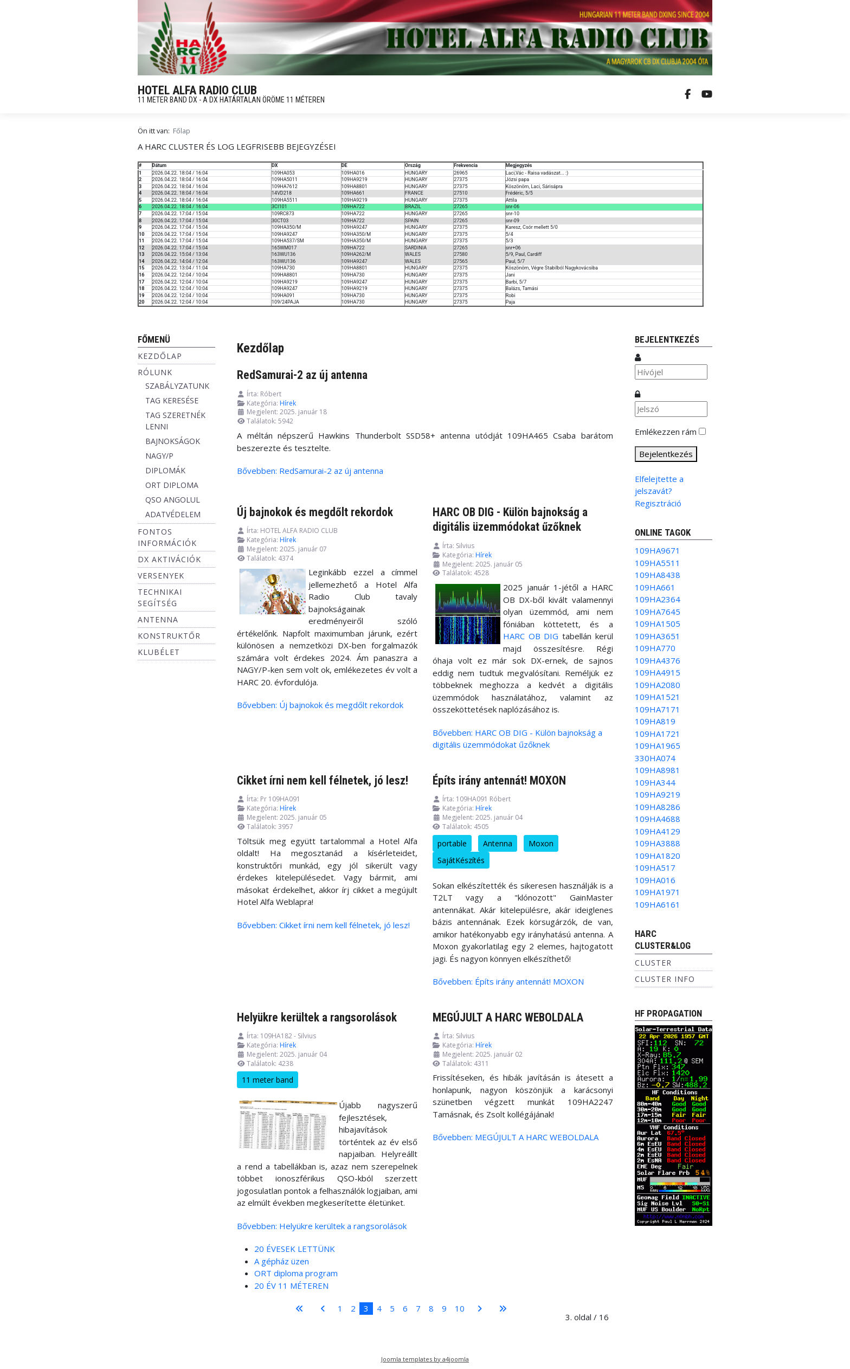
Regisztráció (658, 503)
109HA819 (655, 721)
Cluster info (665, 979)
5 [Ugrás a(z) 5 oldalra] (392, 1308)
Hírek (288, 403)
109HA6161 (657, 904)
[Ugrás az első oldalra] (299, 1308)
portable (452, 843)
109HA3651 (657, 636)
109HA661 (655, 587)
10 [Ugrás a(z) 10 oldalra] (460, 1308)
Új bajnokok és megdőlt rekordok (315, 512)
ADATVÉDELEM (173, 514)
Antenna (158, 619)
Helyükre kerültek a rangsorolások (317, 1017)
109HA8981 (657, 769)
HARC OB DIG (530, 636)
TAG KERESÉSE (171, 400)
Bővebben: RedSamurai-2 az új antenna (310, 470)
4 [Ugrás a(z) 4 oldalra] (379, 1308)
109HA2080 (657, 684)
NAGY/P (159, 456)
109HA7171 (657, 709)
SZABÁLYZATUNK (177, 386)
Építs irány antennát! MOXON (499, 780)
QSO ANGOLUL (172, 499)
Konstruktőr (169, 636)
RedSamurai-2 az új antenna (302, 375)
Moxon (541, 843)
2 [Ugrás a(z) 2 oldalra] (353, 1308)
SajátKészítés (461, 860)
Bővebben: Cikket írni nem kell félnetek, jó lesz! (323, 925)
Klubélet (159, 652)
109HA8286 (657, 806)
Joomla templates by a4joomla (425, 1359)
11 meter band (267, 1080)
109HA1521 (657, 696)
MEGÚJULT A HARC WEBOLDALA (508, 1017)
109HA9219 (657, 794)
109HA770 (655, 647)
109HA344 (655, 782)
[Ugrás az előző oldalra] (323, 1308)
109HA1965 (657, 745)
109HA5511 (657, 562)
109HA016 (655, 880)
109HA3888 (657, 843)
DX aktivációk (169, 559)
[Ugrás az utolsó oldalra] (503, 1308)
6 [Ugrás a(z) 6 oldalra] (405, 1308)
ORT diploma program (296, 1273)
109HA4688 (657, 818)
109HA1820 (657, 855)
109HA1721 (657, 733)
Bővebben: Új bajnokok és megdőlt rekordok (320, 704)
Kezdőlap (160, 356)
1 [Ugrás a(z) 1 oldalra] (340, 1308)
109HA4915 (657, 672)
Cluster (653, 962)
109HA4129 (657, 831)
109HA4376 (657, 660)
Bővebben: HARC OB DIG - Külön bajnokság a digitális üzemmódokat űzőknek (517, 738)
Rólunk (155, 372)
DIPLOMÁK (165, 470)
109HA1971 (657, 891)
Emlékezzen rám (666, 431)
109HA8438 (657, 574)
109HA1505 (657, 623)
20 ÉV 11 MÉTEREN (291, 1285)
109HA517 (655, 867)
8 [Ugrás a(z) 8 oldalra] (431, 1308)
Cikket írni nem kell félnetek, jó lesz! (322, 780)
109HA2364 (657, 599)
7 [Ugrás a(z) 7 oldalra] (418, 1308)
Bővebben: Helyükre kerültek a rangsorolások (322, 1225)
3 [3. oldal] (366, 1308)
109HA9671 (657, 550)
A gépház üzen (281, 1261)
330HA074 (655, 758)
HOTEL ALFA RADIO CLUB (197, 90)
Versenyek (161, 575)
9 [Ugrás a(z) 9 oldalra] (444, 1308)
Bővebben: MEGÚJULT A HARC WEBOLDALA (515, 1137)
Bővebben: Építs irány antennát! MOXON (508, 981)
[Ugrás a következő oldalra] (479, 1308)
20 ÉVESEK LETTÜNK (294, 1248)
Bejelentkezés (666, 453)
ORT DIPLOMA (171, 485)
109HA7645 (657, 611)
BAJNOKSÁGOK (172, 441)
